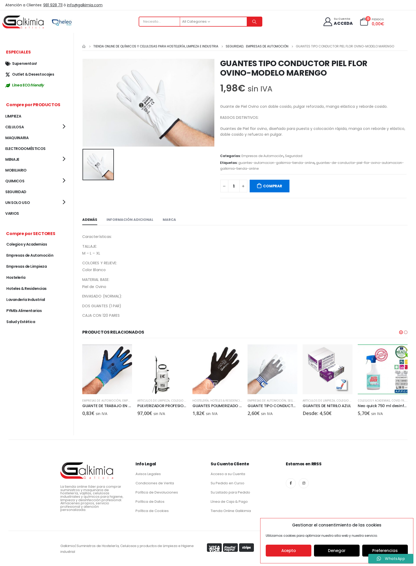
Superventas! (21, 63)
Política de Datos (150, 501)
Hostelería (256, 400)
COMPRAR (272, 186)
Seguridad (293, 156)
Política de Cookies (152, 510)
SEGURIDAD (15, 191)
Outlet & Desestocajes (29, 74)
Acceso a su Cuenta (228, 473)
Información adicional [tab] (130, 219)
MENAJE (12, 159)
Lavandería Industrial (25, 299)
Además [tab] (89, 219)
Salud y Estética (20, 321)
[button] (401, 332)
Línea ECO (24, 85)
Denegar (337, 550)
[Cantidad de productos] (234, 186)
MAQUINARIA (17, 137)
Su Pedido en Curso (227, 482)
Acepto (288, 550)
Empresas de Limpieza (26, 266)
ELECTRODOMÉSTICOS (25, 148)
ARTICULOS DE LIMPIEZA (98, 400)
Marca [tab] (169, 219)
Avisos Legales (148, 473)
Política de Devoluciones (157, 492)
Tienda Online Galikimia (231, 510)
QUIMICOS (14, 181)
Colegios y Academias (26, 244)
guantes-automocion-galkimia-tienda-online (276, 162)
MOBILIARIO (16, 170)
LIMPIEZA (13, 116)
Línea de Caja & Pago (229, 501)
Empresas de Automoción (262, 156)
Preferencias (385, 550)
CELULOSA (14, 127)
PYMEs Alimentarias (24, 310)
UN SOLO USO (17, 202)
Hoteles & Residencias (281, 400)
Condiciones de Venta (155, 482)
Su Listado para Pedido (230, 492)
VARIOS (12, 213)
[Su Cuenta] (338, 21)
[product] (107, 369)
